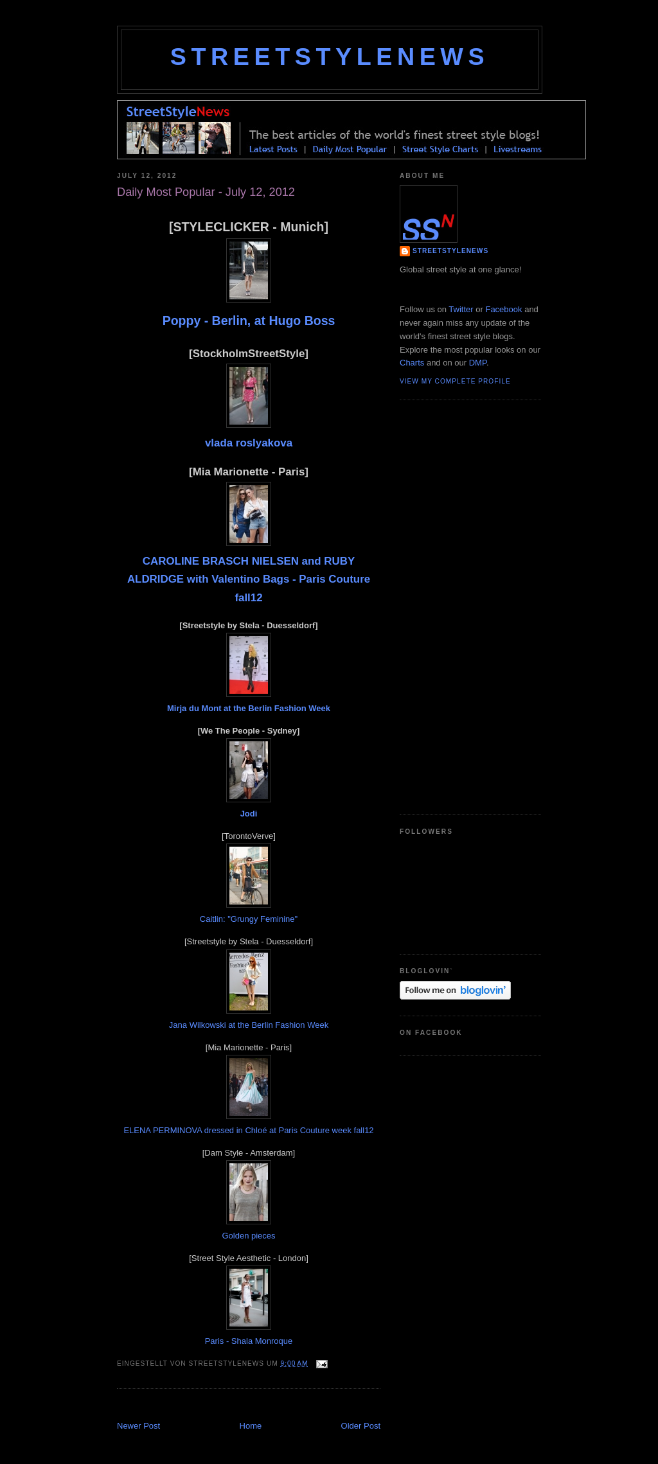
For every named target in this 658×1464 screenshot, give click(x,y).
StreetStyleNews (329, 56)
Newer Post (138, 1426)
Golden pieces (248, 1235)
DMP (477, 362)
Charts (412, 362)
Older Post (360, 1426)
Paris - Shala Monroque (249, 1341)
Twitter (461, 309)
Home (251, 1426)
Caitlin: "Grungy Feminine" (249, 919)
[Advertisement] (267, 1406)
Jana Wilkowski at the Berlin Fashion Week (248, 1025)
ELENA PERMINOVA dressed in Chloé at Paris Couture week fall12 (248, 1130)
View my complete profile (455, 381)
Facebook (503, 309)
